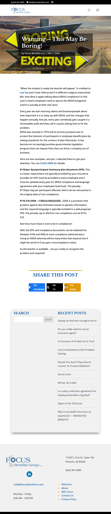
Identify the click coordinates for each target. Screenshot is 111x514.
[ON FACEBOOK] (35, 287)
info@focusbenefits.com (28, 484)
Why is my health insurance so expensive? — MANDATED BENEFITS (74, 415)
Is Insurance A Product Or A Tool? (76, 341)
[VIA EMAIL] (70, 287)
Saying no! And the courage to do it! (77, 320)
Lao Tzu (24, 92)
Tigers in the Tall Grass (70, 403)
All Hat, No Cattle (67, 382)
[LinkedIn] (52, 2)
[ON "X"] (53, 287)
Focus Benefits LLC (35, 53)
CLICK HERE (46, 163)
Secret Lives (64, 374)
